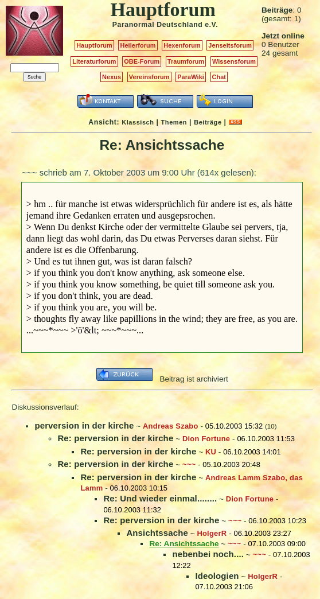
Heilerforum (137, 45)
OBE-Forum (141, 61)
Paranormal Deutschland (157, 25)
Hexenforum (182, 45)
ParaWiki (190, 76)
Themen (174, 122)
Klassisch (138, 122)
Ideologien (217, 576)
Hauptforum (94, 45)
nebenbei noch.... (208, 554)
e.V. (211, 25)
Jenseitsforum (230, 45)
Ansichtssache (157, 533)
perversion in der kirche (84, 425)
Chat (219, 76)
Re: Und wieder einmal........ (160, 498)
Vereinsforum (149, 76)
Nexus (111, 76)
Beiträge (207, 122)
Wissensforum (234, 61)
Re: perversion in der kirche (115, 438)
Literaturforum (94, 61)
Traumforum (186, 61)
